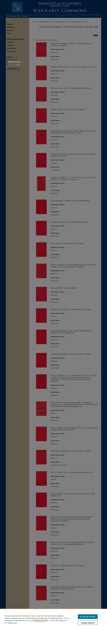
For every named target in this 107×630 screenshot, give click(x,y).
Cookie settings (40, 620)
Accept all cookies (88, 617)
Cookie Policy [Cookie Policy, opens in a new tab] (12, 623)
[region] (53, 619)
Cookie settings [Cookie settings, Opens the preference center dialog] (87, 622)
